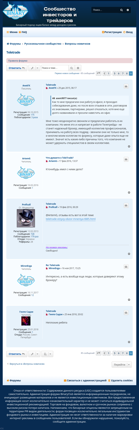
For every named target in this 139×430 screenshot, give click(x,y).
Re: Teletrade (53, 265)
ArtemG (26, 158)
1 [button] (108, 73)
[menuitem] (22, 32)
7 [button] (122, 73)
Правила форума (17, 60)
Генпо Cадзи (26, 311)
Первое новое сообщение (67, 73)
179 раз (34, 236)
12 (32, 295)
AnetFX (26, 85)
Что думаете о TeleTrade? (59, 157)
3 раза (34, 117)
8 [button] (127, 73)
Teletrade (13, 52)
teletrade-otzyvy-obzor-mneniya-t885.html (71, 219)
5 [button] (114, 73)
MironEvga (26, 265)
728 (32, 234)
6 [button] (118, 73)
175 (32, 115)
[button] (98, 73)
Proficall (26, 204)
